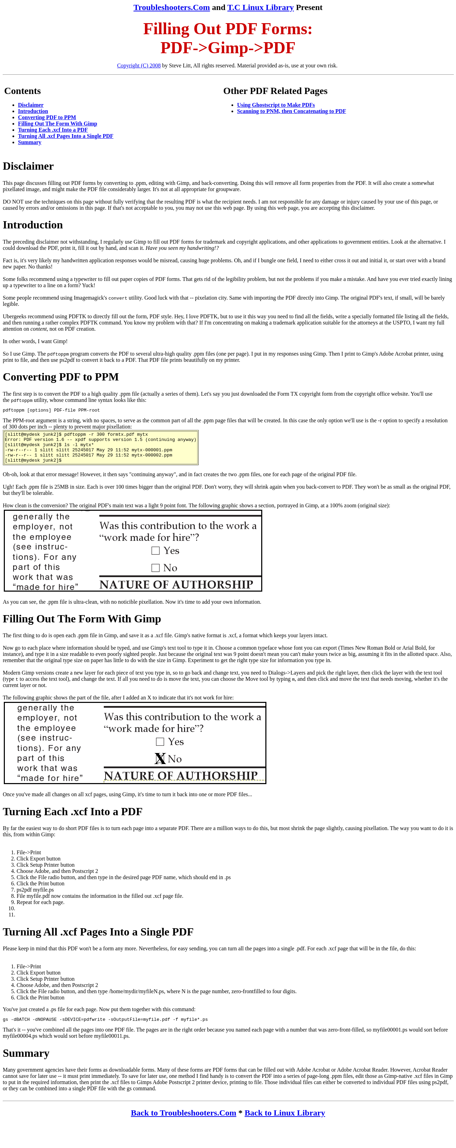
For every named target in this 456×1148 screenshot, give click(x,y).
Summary (30, 142)
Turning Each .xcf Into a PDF (53, 130)
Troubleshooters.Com (172, 7)
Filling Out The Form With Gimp (57, 123)
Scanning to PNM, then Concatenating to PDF (291, 111)
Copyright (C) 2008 (139, 65)
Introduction (33, 111)
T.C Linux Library (260, 7)
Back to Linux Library (285, 1121)
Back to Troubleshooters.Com (183, 1121)
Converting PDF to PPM (47, 117)
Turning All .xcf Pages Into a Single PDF (65, 136)
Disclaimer (31, 105)
